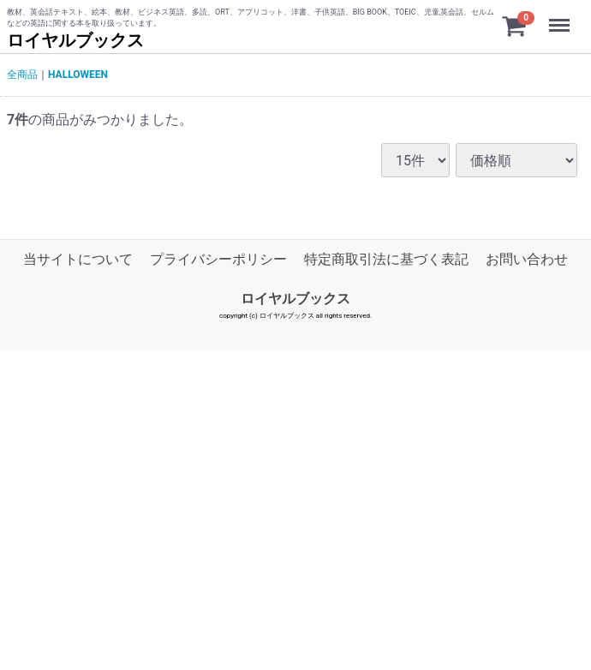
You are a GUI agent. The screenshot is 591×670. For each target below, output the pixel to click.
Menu (561, 17)
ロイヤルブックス (75, 40)
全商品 (22, 75)
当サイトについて (78, 259)
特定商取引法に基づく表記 (386, 259)
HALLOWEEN (78, 75)
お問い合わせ (527, 259)
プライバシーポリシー (218, 259)
